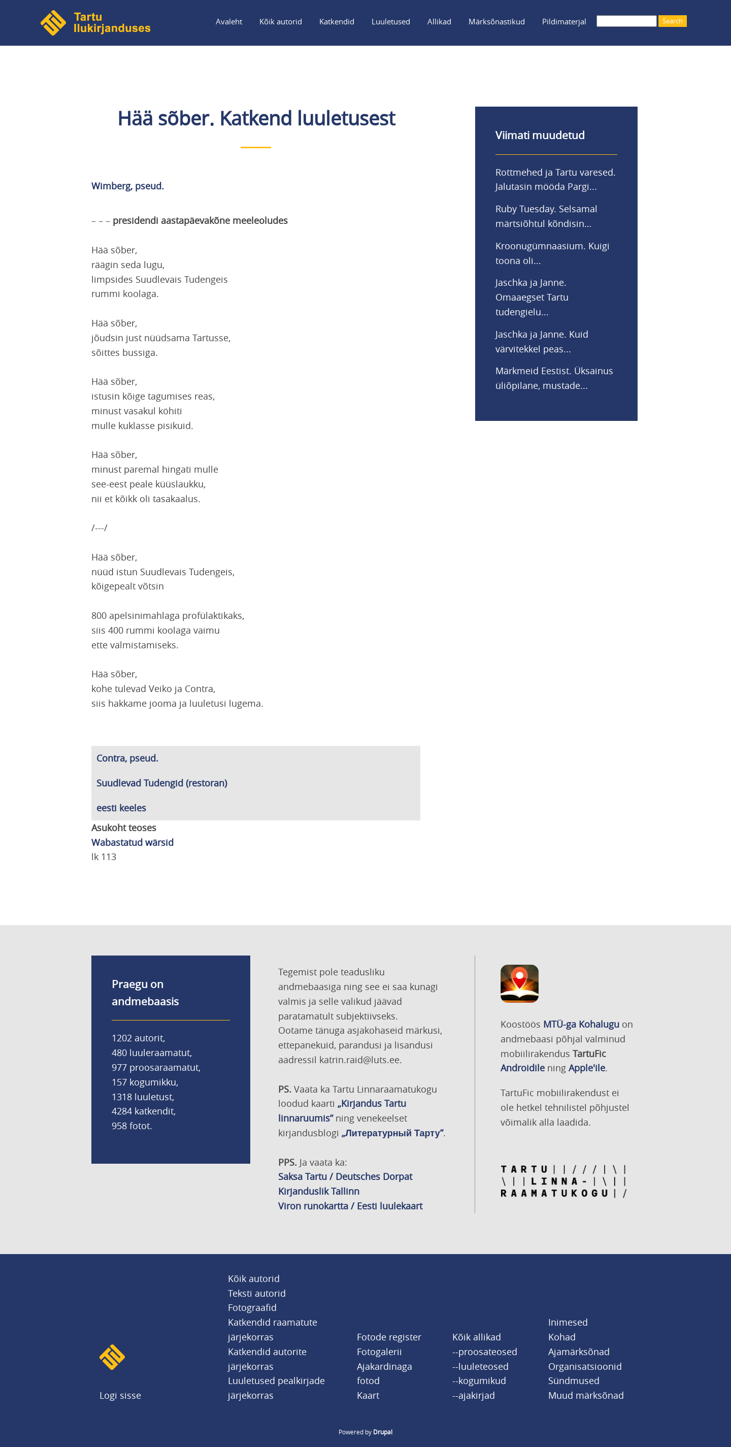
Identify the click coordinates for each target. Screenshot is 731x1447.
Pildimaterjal (564, 21)
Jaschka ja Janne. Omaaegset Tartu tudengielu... (532, 297)
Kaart (368, 1395)
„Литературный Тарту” (392, 1133)
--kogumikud (479, 1380)
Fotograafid (252, 1307)
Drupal (382, 1432)
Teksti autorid (257, 1293)
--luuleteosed (480, 1366)
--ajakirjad (473, 1395)
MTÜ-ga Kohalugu (581, 1024)
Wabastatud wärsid (132, 842)
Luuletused (391, 21)
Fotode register (389, 1337)
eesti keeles (121, 808)
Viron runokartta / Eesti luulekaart (350, 1206)
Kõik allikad (476, 1337)
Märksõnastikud (497, 21)
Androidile (523, 1068)
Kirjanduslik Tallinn (318, 1191)
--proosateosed (484, 1351)
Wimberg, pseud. (127, 186)
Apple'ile (587, 1068)
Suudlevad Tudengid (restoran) (161, 783)
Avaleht (229, 21)
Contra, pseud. (127, 758)
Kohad (562, 1337)
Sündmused (574, 1380)
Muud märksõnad (586, 1395)
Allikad (439, 21)
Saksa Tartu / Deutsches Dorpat (345, 1176)
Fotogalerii (379, 1351)
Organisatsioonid (585, 1366)
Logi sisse (120, 1395)
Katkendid (336, 21)
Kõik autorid (280, 21)
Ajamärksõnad (579, 1351)
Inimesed (568, 1322)
